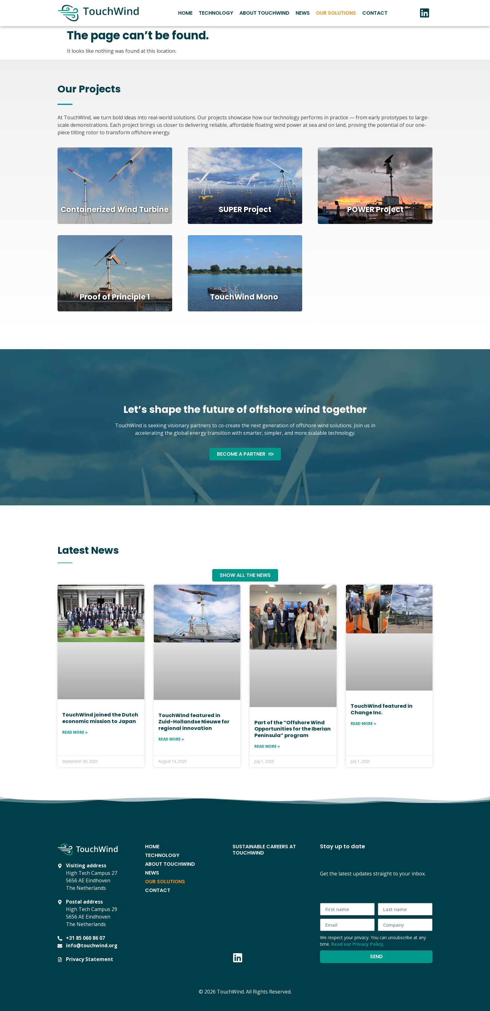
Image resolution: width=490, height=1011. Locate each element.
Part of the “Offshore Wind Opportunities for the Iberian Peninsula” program (292, 729)
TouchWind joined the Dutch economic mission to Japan (100, 718)
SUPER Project (245, 209)
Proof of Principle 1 (115, 297)
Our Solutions (336, 13)
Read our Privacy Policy (357, 944)
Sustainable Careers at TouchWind (264, 850)
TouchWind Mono (245, 297)
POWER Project (375, 209)
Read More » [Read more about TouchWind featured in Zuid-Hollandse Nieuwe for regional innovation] (171, 739)
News (303, 13)
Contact (375, 13)
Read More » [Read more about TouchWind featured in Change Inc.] (363, 723)
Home (185, 13)
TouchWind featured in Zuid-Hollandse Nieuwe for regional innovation (193, 722)
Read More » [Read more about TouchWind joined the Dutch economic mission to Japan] (75, 732)
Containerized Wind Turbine (115, 209)
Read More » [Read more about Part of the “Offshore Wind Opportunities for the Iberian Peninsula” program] (267, 746)
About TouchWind (264, 13)
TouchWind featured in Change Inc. (381, 709)
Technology (216, 13)
